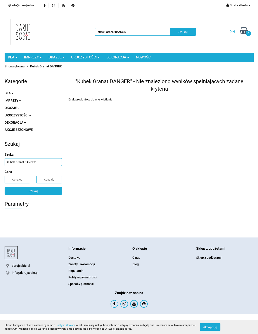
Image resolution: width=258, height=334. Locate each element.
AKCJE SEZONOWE (19, 130)
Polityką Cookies (65, 325)
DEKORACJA (117, 57)
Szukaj (33, 191)
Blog (135, 264)
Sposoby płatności (81, 284)
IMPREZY (33, 57)
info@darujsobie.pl (25, 272)
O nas (136, 257)
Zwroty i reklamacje (81, 264)
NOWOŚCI (144, 57)
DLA (12, 57)
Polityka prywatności (82, 277)
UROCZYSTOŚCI (85, 57)
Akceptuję (210, 327)
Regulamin (75, 270)
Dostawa (74, 257)
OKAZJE (56, 57)
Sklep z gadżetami (209, 257)
